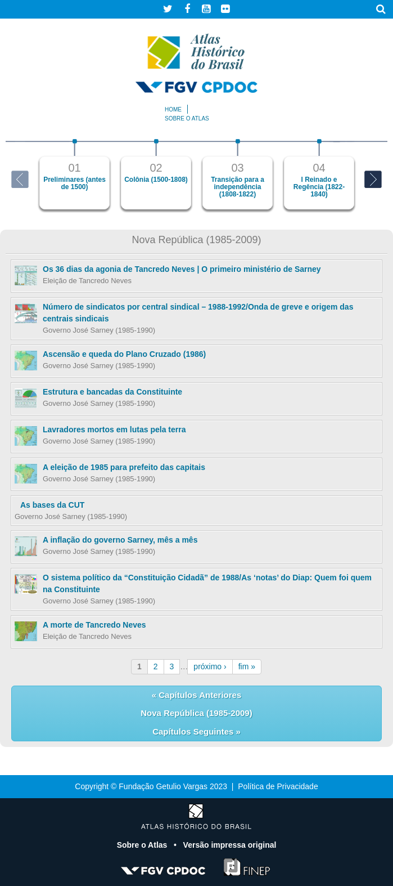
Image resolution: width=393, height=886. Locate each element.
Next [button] (373, 179)
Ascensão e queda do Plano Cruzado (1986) (124, 354)
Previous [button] (20, 179)
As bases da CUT (52, 504)
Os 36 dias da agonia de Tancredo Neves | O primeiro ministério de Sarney (182, 269)
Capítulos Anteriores (198, 695)
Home (173, 109)
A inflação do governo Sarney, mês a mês (120, 539)
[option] (74, 174)
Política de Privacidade (278, 786)
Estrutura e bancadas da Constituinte (112, 391)
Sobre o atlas (187, 118)
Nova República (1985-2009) (196, 713)
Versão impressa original (230, 844)
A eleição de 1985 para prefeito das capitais (124, 467)
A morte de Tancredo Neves (94, 624)
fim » (246, 666)
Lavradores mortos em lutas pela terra (114, 429)
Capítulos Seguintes (194, 731)
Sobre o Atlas (143, 844)
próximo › (209, 666)
